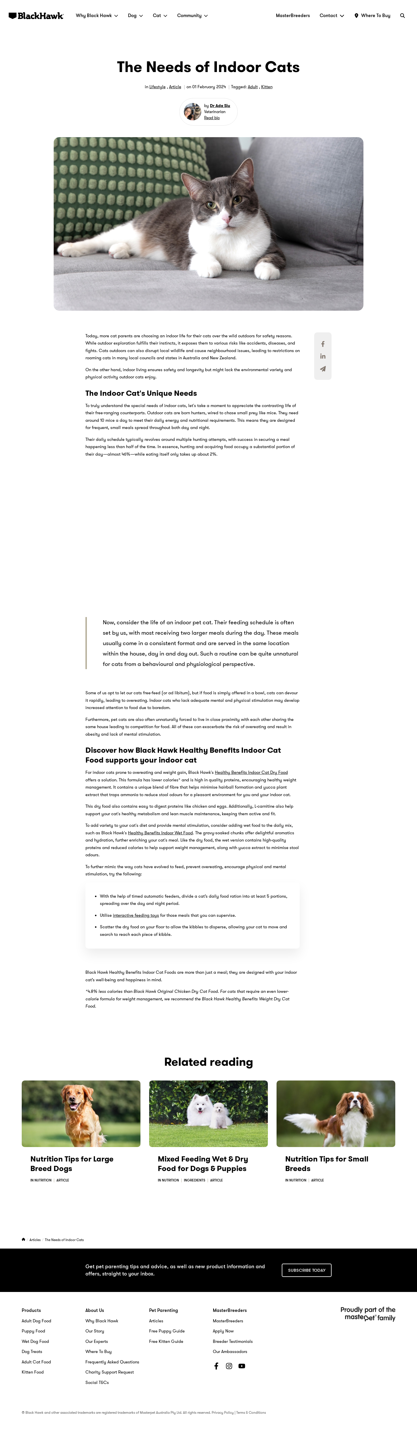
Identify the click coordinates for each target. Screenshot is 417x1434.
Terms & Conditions (251, 1412)
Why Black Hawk (97, 15)
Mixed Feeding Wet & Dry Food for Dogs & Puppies (203, 1164)
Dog (135, 15)
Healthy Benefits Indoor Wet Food (160, 833)
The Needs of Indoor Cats (64, 1239)
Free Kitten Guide (166, 1341)
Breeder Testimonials (233, 1341)
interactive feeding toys (136, 915)
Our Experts (96, 1341)
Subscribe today (306, 1270)
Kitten (266, 87)
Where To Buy (98, 1351)
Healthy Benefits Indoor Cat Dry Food (251, 772)
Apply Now (223, 1331)
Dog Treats (32, 1351)
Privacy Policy (223, 1412)
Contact (332, 15)
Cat (160, 15)
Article (175, 87)
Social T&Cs (97, 1382)
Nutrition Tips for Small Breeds (326, 1164)
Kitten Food (33, 1372)
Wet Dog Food (35, 1341)
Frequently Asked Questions (112, 1362)
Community (192, 15)
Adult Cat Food (36, 1362)
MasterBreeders (293, 15)
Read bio (212, 118)
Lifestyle (157, 87)
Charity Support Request (109, 1372)
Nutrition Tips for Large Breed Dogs (72, 1164)
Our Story (94, 1331)
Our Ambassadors (230, 1351)
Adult (253, 87)
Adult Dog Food (36, 1321)
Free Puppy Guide (167, 1331)
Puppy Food (33, 1331)
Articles (35, 1239)
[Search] (402, 15)
